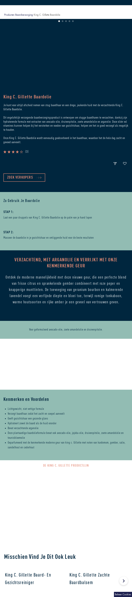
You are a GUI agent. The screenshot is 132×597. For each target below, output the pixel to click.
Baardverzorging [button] (24, 14)
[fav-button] (125, 164)
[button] (47, 155)
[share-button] (115, 163)
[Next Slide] (123, 581)
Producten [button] (9, 14)
